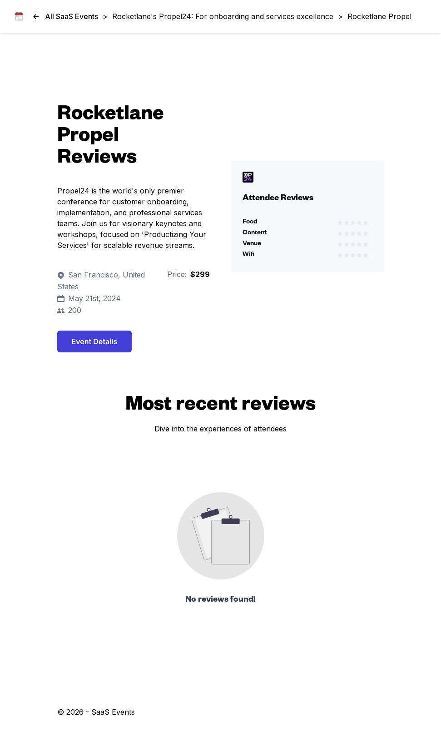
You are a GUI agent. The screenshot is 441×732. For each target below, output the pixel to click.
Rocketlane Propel (379, 16)
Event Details (95, 341)
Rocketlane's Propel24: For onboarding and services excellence (222, 16)
